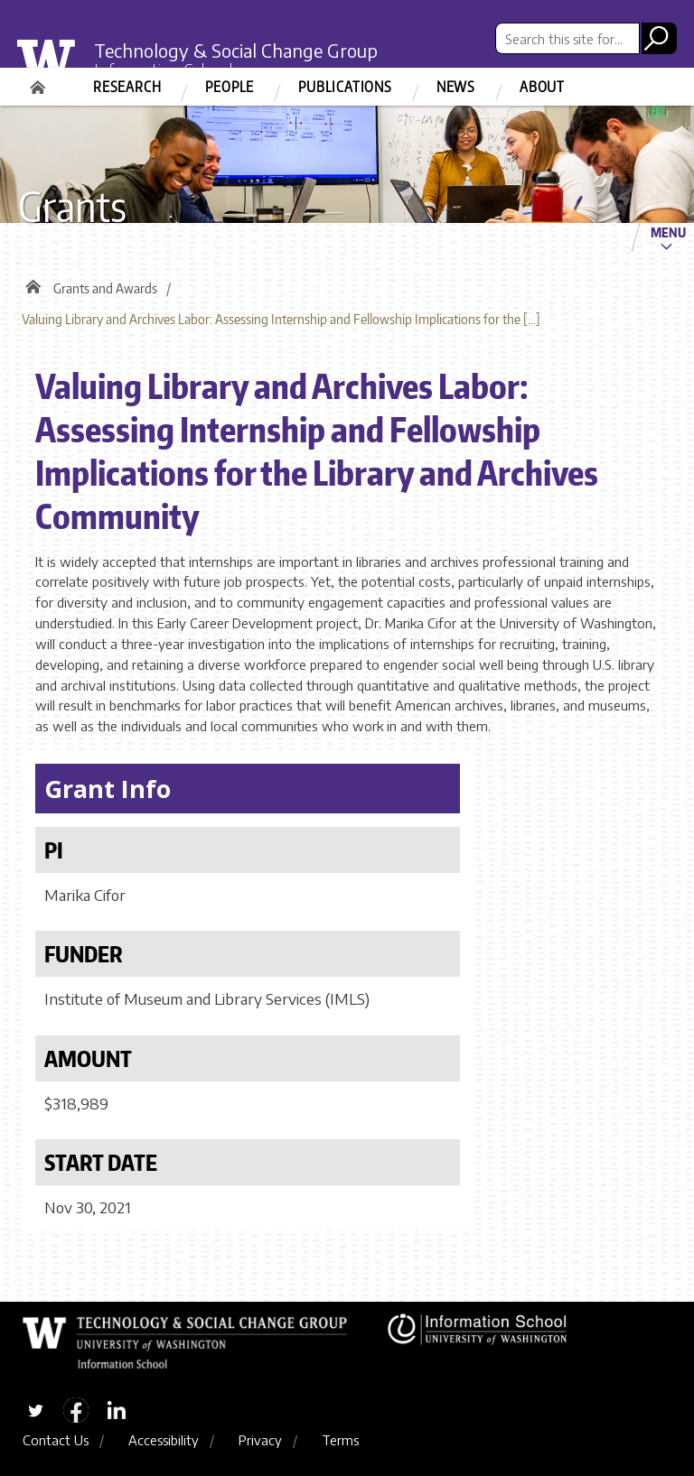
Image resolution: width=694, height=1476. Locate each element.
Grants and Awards (105, 288)
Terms (340, 1440)
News (455, 87)
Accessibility (163, 1440)
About (542, 87)
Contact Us (56, 1440)
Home (39, 81)
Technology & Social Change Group (236, 50)
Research (127, 87)
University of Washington (58, 67)
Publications (345, 87)
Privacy (260, 1440)
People (229, 87)
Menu (668, 232)
